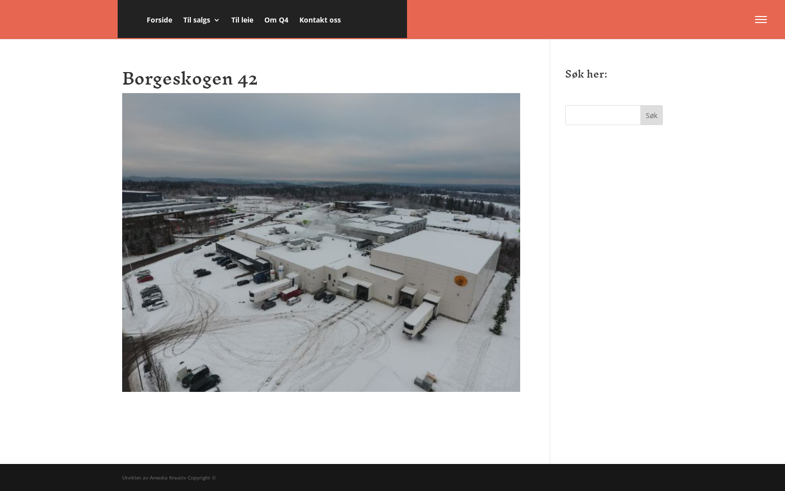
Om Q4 (276, 21)
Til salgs (196, 21)
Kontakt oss (320, 21)
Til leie (242, 21)
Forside (159, 21)
